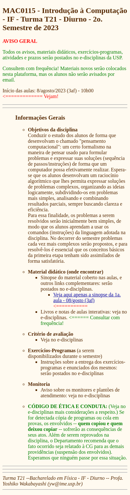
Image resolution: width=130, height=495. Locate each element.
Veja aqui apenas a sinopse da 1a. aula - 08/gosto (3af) (87, 297)
